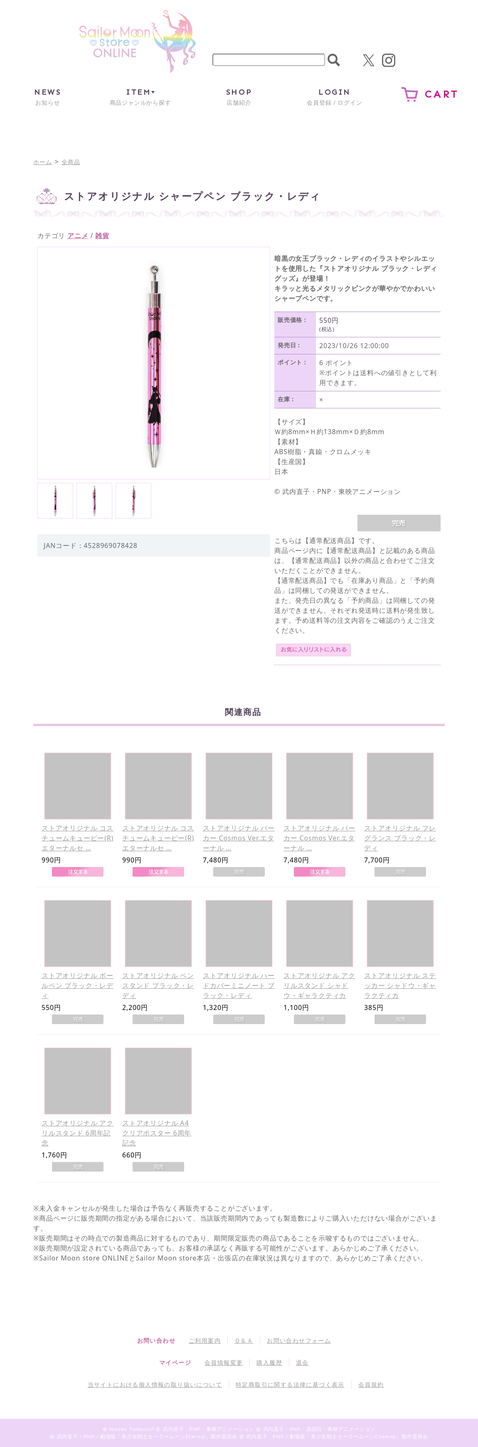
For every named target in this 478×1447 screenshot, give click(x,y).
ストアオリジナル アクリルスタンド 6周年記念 (77, 1132)
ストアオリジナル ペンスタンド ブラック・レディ (158, 985)
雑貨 (102, 235)
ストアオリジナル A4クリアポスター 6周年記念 (156, 1132)
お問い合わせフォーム (299, 1340)
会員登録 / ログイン (334, 96)
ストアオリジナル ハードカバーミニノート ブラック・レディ (239, 985)
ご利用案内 (205, 1340)
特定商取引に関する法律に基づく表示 (290, 1384)
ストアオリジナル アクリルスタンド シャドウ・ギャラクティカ (319, 985)
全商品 (71, 162)
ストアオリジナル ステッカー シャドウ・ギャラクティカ (400, 985)
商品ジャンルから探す (140, 96)
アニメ (77, 235)
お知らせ (47, 96)
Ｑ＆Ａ (243, 1340)
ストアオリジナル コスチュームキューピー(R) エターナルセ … (77, 837)
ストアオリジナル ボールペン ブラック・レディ (77, 985)
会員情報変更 (224, 1362)
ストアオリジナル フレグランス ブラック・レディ (400, 837)
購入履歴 (269, 1362)
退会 (302, 1362)
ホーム (42, 162)
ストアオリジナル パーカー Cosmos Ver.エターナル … (239, 837)
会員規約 (371, 1384)
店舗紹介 (239, 96)
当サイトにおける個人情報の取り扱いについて (155, 1384)
